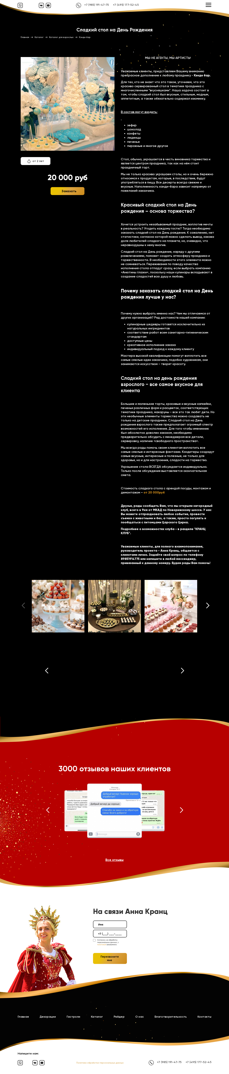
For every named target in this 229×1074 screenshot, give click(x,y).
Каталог (97, 1016)
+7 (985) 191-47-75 (96, 4)
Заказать (69, 191)
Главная (23, 1016)
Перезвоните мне (110, 958)
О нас (139, 1016)
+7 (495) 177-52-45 (126, 4)
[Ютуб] (48, 5)
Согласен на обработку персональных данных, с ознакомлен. (108, 942)
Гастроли (73, 1016)
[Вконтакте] (41, 5)
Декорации (48, 1016)
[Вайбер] (20, 5)
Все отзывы (114, 860)
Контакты (204, 1016)
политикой (101, 945)
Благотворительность (171, 1016)
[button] (208, 606)
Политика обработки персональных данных (100, 1062)
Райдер (119, 1016)
